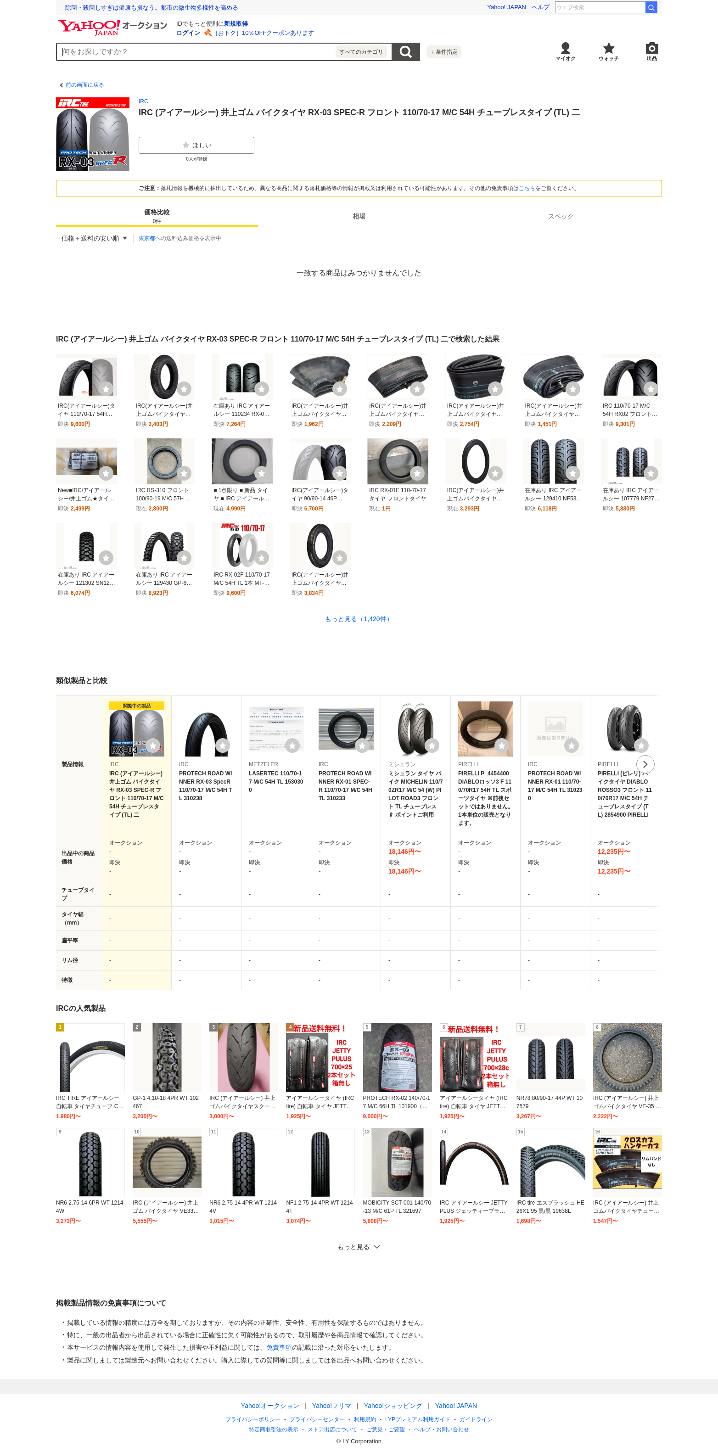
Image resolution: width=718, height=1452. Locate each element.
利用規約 (365, 1419)
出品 (652, 58)
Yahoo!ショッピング (393, 1405)
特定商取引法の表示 (273, 1429)
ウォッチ (609, 58)
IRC (143, 101)
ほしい (196, 145)
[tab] (157, 216)
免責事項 (279, 1347)
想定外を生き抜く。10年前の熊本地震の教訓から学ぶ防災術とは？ (155, 7)
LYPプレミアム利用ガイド (417, 1419)
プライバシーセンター (317, 1419)
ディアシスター (619, 7)
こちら (527, 188)
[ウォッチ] (106, 388)
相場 (359, 216)
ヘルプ (541, 7)
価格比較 (157, 216)
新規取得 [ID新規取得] (236, 23)
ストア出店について (332, 1429)
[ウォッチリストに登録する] (153, 745)
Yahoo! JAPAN (506, 7)
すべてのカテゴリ (361, 52)
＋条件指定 (444, 52)
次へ (645, 764)
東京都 (147, 238)
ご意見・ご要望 (385, 1429)
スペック (561, 216)
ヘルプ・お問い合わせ (441, 1429)
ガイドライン (476, 1419)
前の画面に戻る (85, 85)
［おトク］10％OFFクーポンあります (263, 32)
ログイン (188, 32)
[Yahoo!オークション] (114, 22)
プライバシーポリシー (252, 1419)
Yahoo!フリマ (331, 1405)
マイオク (565, 58)
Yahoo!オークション (270, 1405)
